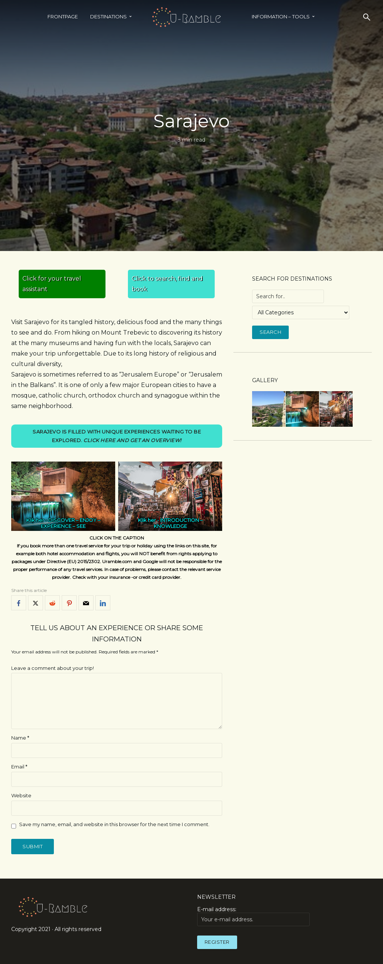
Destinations (108, 16)
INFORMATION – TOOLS (281, 16)
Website (21, 795)
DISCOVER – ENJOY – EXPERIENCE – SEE (70, 523)
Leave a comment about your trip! (52, 668)
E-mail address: (253, 916)
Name (20, 738)
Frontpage (63, 16)
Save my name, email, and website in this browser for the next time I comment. (114, 824)
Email (19, 767)
